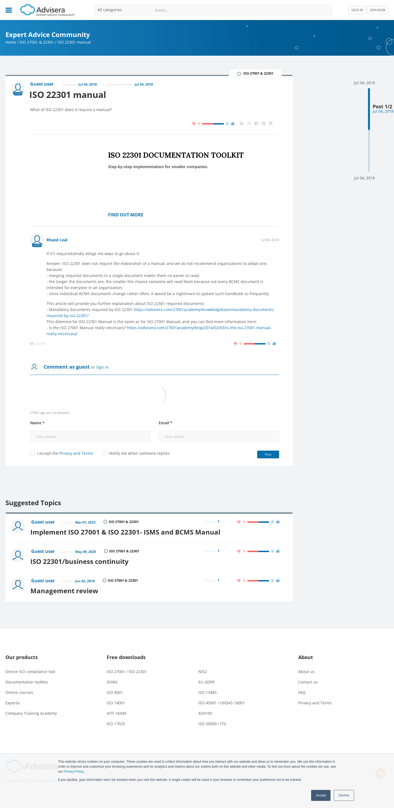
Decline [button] (343, 795)
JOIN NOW (378, 10)
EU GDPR (206, 680)
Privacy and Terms (76, 453)
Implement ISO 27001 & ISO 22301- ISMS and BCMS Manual (126, 531)
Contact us (308, 680)
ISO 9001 (115, 691)
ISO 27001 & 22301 (37, 42)
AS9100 (205, 711)
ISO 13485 (207, 691)
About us (306, 670)
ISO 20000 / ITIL (212, 722)
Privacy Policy (74, 771)
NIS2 (202, 670)
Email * (165, 422)
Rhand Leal (57, 239)
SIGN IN (357, 10)
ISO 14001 (116, 701)
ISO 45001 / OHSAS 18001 (221, 701)
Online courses (19, 691)
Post (268, 454)
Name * (37, 422)
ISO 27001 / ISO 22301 (127, 670)
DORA (112, 680)
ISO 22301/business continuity (80, 560)
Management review (65, 589)
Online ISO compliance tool (30, 670)
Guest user (43, 522)
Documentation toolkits (26, 680)
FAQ (302, 691)
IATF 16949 (116, 711)
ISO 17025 (116, 722)
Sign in (102, 367)
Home (10, 42)
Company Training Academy (31, 711)
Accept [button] (321, 795)
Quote (38, 343)
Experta (12, 701)
